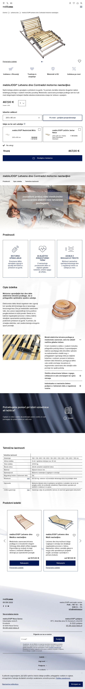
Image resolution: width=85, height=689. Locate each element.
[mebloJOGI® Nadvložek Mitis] (22, 134)
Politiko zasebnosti (55, 647)
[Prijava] (70, 3)
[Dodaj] (37, 535)
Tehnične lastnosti (32, 181)
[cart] (77, 3)
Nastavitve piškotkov (10, 684)
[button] (41, 61)
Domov (5, 13)
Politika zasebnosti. (63, 678)
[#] (81, 7)
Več (28, 478)
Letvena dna (15, 13)
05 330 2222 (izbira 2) (11, 628)
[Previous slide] (5, 540)
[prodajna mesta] (4, 3)
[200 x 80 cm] (22, 118)
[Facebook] (3, 606)
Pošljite (59, 639)
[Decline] (82, 673)
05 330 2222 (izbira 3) (74, 626)
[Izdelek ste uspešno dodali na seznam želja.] (79, 61)
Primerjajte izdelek (10, 62)
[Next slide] (80, 540)
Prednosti (6, 181)
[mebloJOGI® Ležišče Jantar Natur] (62, 134)
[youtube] (8, 606)
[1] (22, 103)
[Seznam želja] (74, 3)
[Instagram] (6, 606)
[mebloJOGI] (8, 599)
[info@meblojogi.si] (11, 3)
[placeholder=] (42, 639)
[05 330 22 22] (7, 3)
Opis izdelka (17, 181)
